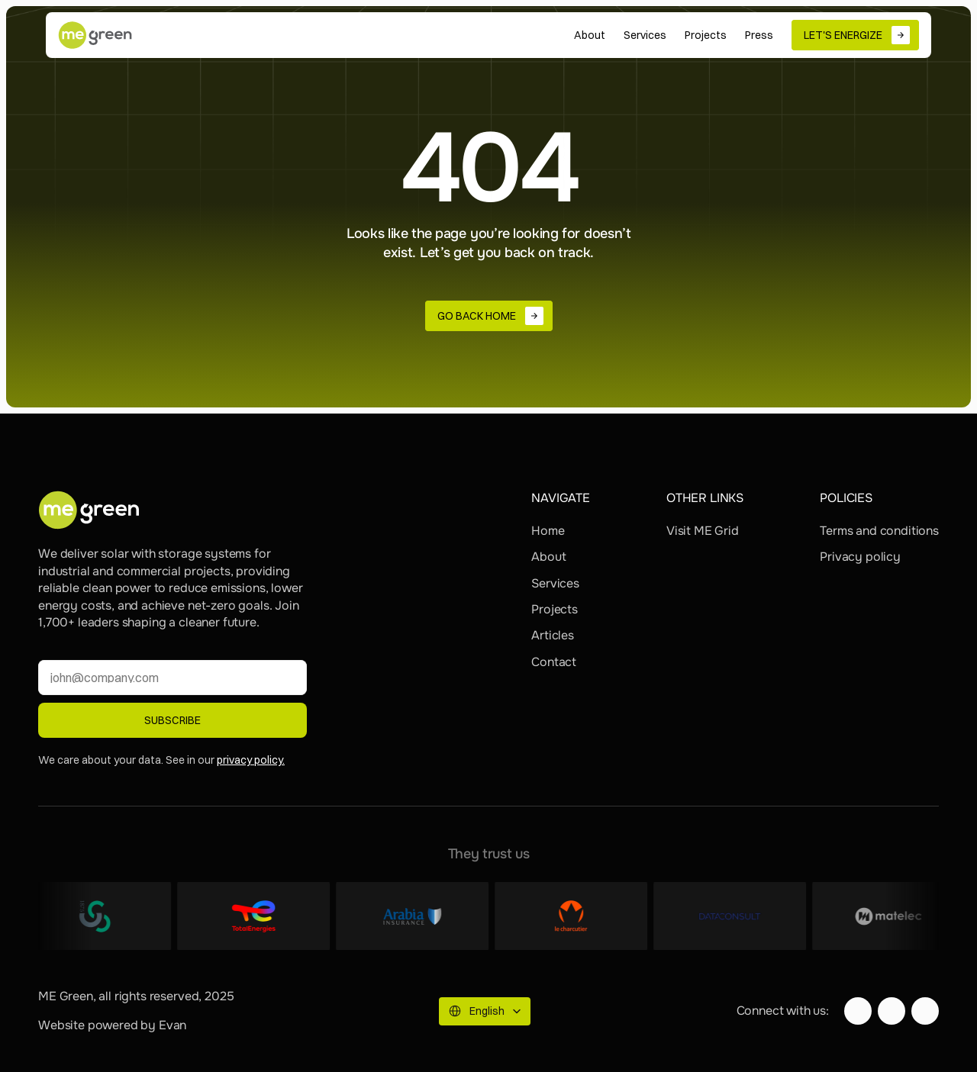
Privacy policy (860, 557)
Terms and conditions (879, 531)
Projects (554, 609)
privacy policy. (251, 760)
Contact (553, 662)
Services (555, 583)
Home (547, 531)
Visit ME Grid (702, 531)
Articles (552, 635)
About (548, 557)
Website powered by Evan (112, 1025)
